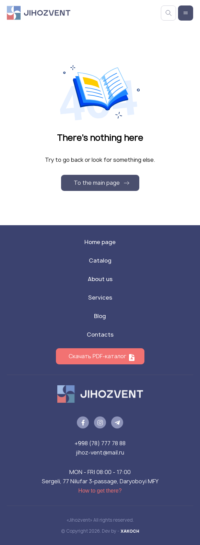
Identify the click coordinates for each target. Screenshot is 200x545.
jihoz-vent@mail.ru (100, 452)
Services (100, 297)
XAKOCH (129, 531)
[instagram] (100, 422)
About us (100, 279)
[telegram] (117, 422)
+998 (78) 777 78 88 (100, 443)
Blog (100, 316)
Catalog (100, 260)
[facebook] (83, 422)
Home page (100, 242)
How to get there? (99, 491)
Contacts (100, 334)
